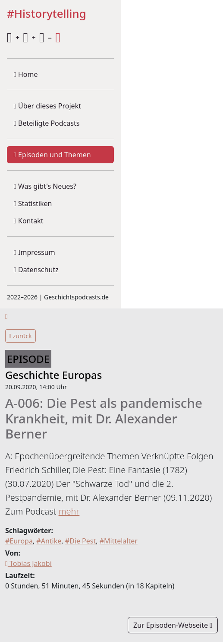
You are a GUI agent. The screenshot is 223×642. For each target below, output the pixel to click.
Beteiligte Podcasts (46, 123)
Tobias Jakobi (28, 563)
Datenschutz (36, 269)
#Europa (19, 541)
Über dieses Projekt (47, 106)
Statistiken (33, 203)
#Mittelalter (119, 541)
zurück (20, 336)
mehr (69, 511)
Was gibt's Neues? (45, 186)
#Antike (48, 541)
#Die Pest (80, 541)
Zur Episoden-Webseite (172, 625)
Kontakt (29, 221)
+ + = (33, 37)
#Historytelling (46, 14)
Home (26, 74)
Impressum (34, 252)
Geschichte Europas (53, 375)
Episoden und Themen (52, 154)
